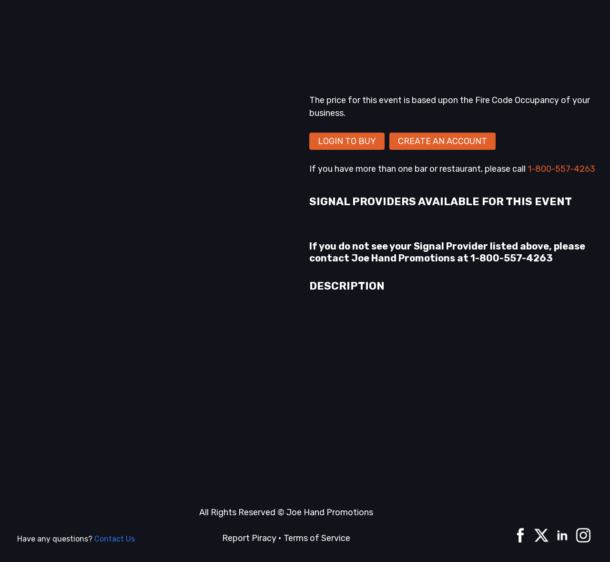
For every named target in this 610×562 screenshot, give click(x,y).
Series (199, 37)
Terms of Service (317, 538)
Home (95, 37)
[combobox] (403, 39)
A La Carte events (146, 37)
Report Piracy (249, 538)
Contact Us (114, 538)
